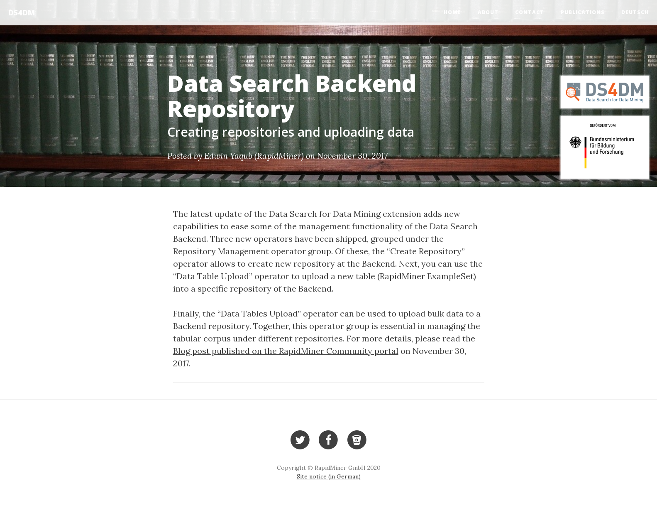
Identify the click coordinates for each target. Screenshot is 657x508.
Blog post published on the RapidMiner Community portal (285, 351)
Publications (583, 12)
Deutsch (635, 12)
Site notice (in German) (329, 476)
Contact (529, 12)
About (488, 12)
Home (452, 12)
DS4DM (21, 12)
